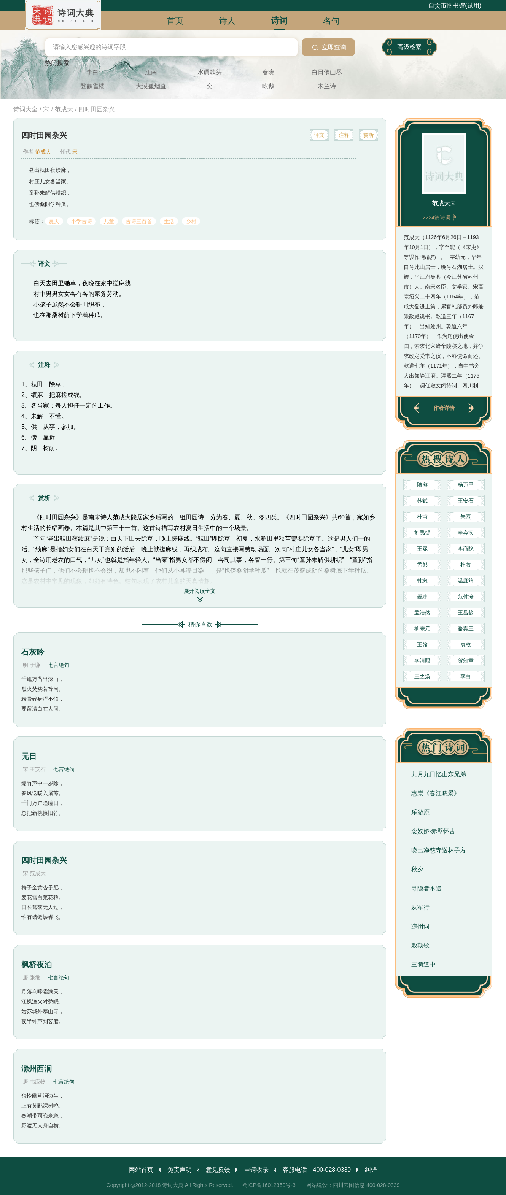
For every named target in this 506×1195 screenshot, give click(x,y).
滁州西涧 (36, 1160)
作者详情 (444, 408)
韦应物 (38, 1173)
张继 (49, 991)
